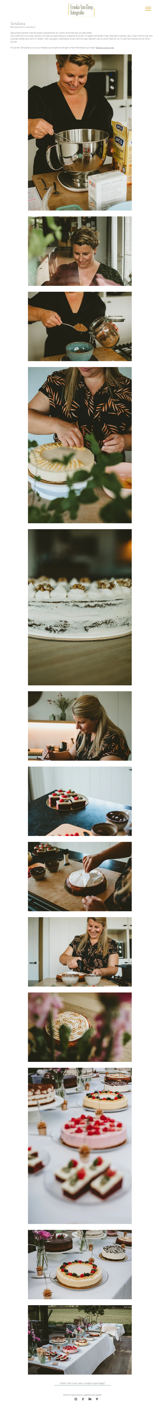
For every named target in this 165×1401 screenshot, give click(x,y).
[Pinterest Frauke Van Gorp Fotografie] (97, 1399)
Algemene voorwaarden (93, 1395)
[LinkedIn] (90, 1399)
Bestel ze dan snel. (105, 47)
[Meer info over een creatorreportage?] (82, 1383)
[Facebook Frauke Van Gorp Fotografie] (82, 1399)
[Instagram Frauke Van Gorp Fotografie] (75, 1399)
